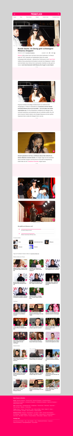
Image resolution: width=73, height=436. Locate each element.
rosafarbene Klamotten (33, 161)
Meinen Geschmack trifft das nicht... (28, 234)
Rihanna (20, 55)
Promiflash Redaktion (30, 52)
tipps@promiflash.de (34, 253)
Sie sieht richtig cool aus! (26, 230)
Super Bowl (52, 59)
